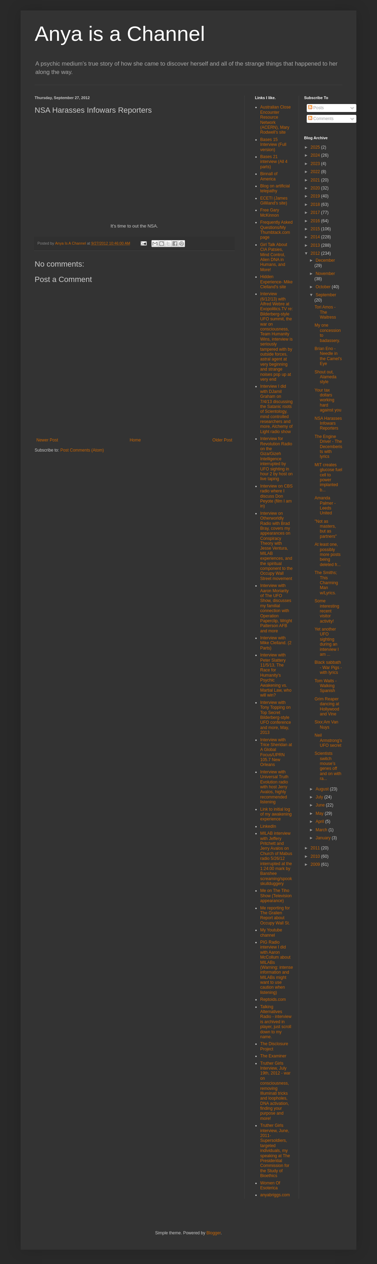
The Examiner (273, 1056)
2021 (316, 180)
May (320, 813)
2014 (316, 237)
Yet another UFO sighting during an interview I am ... (326, 642)
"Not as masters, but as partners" (325, 529)
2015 (316, 228)
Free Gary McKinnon (269, 212)
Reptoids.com (273, 999)
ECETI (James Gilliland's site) (273, 201)
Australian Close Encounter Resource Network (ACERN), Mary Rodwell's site (275, 120)
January (323, 837)
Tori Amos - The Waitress (325, 312)
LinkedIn (268, 826)
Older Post (222, 440)
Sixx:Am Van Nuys (326, 724)
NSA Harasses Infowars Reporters (328, 423)
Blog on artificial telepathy (275, 188)
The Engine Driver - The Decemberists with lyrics (328, 446)
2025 (316, 147)
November (325, 273)
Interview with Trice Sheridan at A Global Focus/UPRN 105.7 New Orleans (276, 752)
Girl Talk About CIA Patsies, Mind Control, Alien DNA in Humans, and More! (273, 257)
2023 (316, 163)
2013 (316, 245)
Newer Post (47, 440)
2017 (316, 212)
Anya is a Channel (120, 33)
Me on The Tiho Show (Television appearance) (276, 895)
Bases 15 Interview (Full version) (273, 144)
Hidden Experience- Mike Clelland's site (276, 281)
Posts (316, 107)
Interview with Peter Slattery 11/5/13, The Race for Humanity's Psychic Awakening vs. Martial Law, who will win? (275, 675)
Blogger (213, 1232)
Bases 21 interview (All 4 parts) (273, 161)
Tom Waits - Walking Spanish (325, 685)
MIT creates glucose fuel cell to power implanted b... (328, 477)
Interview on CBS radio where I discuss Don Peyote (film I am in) (276, 496)
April (320, 821)
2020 (316, 188)
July (319, 797)
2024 (316, 155)
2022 (316, 171)
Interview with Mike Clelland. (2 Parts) (275, 642)
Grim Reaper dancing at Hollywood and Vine (326, 706)
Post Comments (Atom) (82, 450)
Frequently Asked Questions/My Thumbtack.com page (276, 230)
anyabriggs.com (275, 1194)
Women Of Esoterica (270, 1185)
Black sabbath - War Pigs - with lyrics (328, 667)
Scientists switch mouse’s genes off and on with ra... (327, 766)
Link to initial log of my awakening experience (276, 814)
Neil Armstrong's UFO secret (328, 740)
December (325, 260)
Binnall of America (268, 176)
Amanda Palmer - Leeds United (324, 505)
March (321, 829)
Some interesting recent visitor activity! (326, 611)
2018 (316, 204)
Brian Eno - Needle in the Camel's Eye (328, 356)
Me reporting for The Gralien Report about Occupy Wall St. (275, 915)
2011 (316, 848)
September (325, 294)
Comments (321, 118)
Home (135, 440)
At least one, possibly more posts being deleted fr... (327, 554)
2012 (316, 253)
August (322, 789)
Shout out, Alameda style (325, 377)
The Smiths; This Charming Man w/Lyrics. (326, 582)
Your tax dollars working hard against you (327, 400)
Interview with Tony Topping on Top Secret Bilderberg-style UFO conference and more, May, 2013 (275, 717)
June (320, 805)
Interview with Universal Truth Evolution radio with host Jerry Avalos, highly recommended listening (274, 786)
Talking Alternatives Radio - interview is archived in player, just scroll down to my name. (275, 1021)
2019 (316, 196)
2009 (316, 864)
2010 (316, 856)
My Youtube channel (271, 932)
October (323, 286)
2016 (316, 220)
